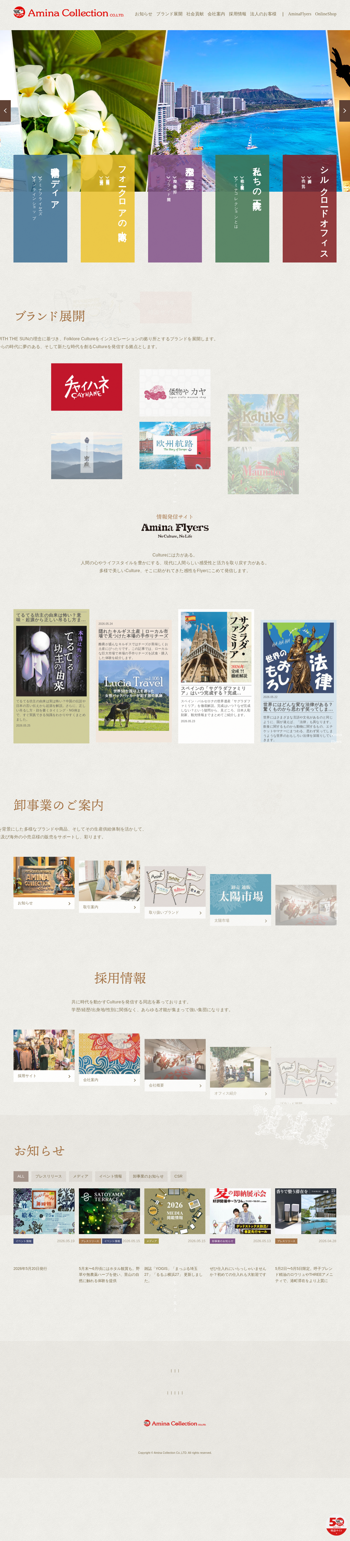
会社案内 (216, 14)
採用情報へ (304, 1140)
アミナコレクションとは (227, 217)
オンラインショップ (25, 210)
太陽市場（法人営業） (93, 183)
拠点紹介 (306, 181)
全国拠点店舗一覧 (104, 182)
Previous (5, 111)
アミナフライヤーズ (37, 207)
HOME (147, 1446)
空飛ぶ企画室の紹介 (172, 189)
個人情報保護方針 (212, 1468)
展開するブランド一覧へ (175, 483)
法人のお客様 (263, 14)
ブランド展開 (169, 14)
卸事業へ (304, 952)
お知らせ (143, 14)
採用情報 (237, 14)
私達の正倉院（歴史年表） (239, 186)
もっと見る (175, 1363)
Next (344, 111)
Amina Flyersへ (304, 764)
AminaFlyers (300, 14)
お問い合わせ (238, 1468)
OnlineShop (326, 14)
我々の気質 (295, 185)
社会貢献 (195, 14)
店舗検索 (184, 1446)
